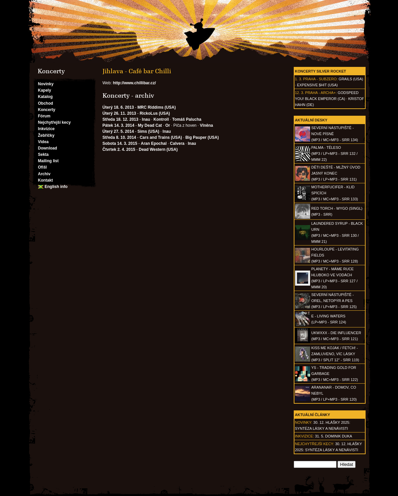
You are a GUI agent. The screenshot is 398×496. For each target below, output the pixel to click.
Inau (146, 119)
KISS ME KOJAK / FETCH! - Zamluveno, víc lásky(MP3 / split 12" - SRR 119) (335, 354)
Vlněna (206, 125)
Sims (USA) (148, 131)
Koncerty (46, 109)
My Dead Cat (150, 125)
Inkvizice (46, 128)
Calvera (177, 143)
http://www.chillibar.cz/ (134, 83)
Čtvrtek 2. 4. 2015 (119, 149)
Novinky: (303, 422)
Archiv (44, 174)
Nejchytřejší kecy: (314, 444)
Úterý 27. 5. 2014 (118, 131)
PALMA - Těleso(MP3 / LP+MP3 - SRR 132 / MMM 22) (334, 153)
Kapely (44, 90)
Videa (43, 141)
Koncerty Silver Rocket (320, 71)
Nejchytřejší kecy (54, 122)
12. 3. (299, 93)
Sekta (43, 154)
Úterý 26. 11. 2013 (119, 113)
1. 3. (298, 79)
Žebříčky (46, 135)
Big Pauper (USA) (202, 137)
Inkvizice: (304, 436)
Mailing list (48, 161)
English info (56, 186)
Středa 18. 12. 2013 (120, 119)
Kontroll (161, 119)
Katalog (45, 96)
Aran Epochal (153, 143)
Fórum (44, 116)
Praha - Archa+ (320, 93)
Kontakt (45, 180)
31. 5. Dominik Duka (333, 436)
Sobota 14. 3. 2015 (120, 143)
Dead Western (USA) (158, 149)
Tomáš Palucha (186, 119)
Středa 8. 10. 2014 (119, 137)
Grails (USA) (351, 79)
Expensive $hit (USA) (317, 85)
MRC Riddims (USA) (156, 107)
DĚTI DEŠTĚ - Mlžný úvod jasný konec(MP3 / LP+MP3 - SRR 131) (336, 173)
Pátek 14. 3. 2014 (118, 125)
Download (47, 148)
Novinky (46, 84)
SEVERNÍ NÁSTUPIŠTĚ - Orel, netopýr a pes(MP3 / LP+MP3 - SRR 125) (334, 301)
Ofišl (42, 167)
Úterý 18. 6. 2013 (118, 107)
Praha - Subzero (320, 79)
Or (167, 125)
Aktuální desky (311, 120)
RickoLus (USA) (155, 113)
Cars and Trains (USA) (161, 137)
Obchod (45, 103)
